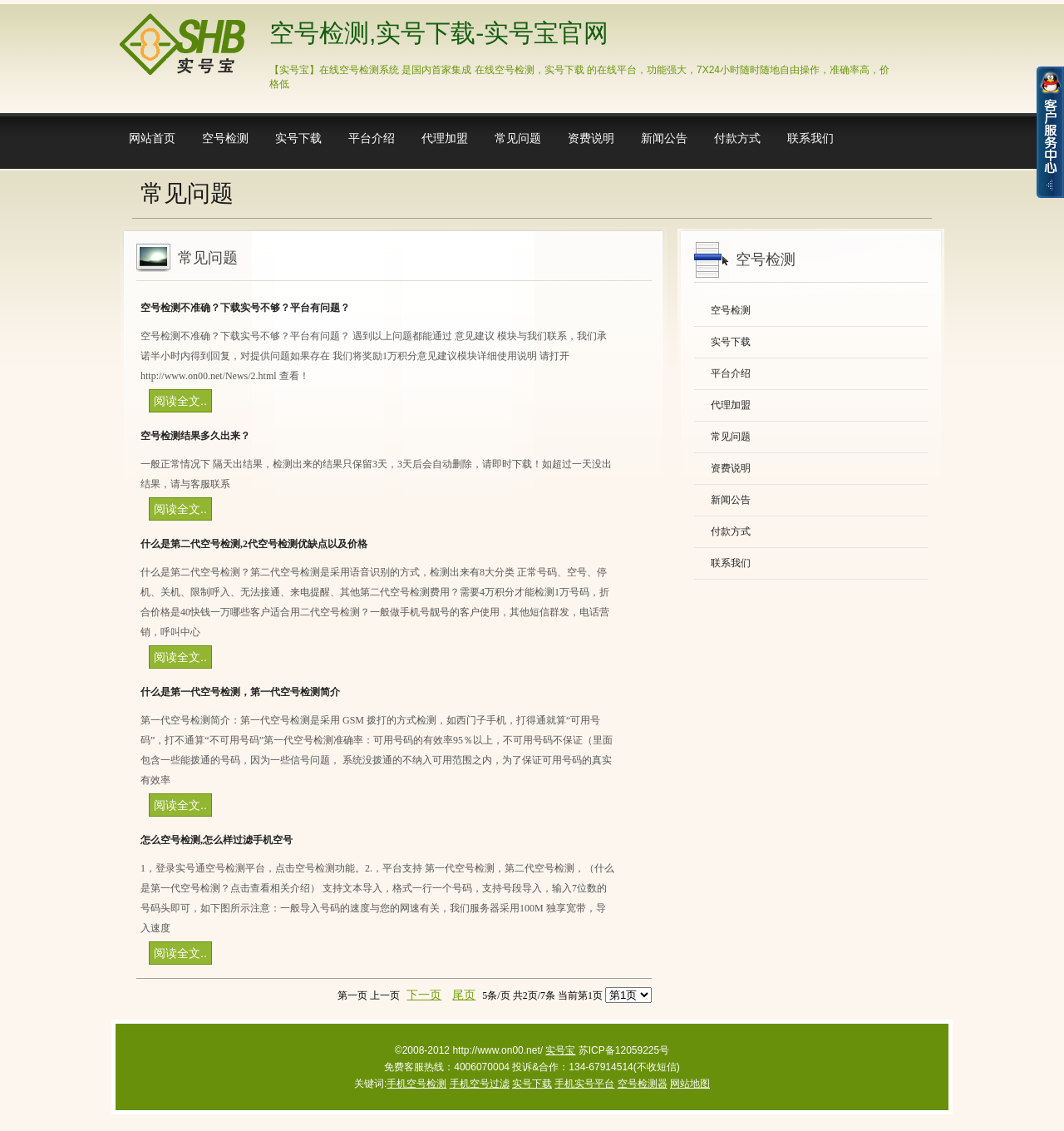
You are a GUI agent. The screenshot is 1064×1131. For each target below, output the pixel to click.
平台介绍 (371, 138)
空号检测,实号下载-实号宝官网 (438, 33)
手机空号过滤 (480, 1083)
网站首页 (152, 138)
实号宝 (560, 1050)
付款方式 (737, 138)
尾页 (463, 995)
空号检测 (225, 138)
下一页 (423, 995)
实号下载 (298, 138)
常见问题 (518, 138)
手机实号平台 (584, 1083)
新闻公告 (664, 138)
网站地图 (690, 1083)
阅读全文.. (180, 400)
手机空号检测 (416, 1083)
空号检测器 (642, 1083)
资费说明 (591, 138)
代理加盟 (444, 138)
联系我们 (810, 138)
